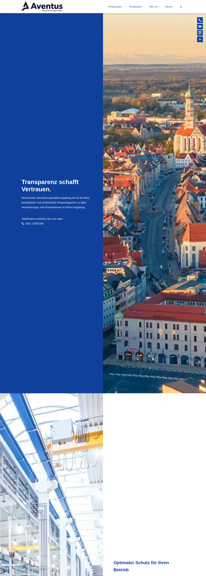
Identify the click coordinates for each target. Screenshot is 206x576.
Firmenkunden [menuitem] (115, 7)
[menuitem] (180, 7)
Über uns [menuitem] (153, 7)
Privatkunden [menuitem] (135, 7)
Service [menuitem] (168, 7)
